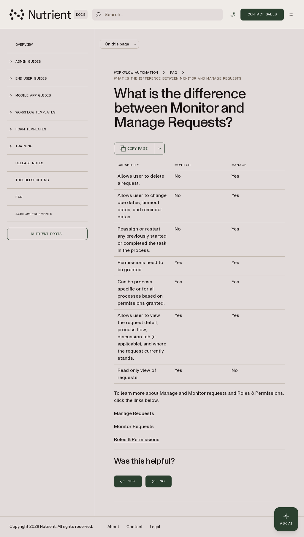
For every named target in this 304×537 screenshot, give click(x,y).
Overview (24, 44)
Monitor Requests (134, 426)
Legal (155, 527)
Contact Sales (262, 14)
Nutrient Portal (47, 234)
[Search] (157, 14)
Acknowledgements (33, 214)
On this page (121, 44)
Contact (134, 527)
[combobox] (160, 148)
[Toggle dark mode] (232, 14)
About (113, 527)
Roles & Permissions (136, 439)
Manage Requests (134, 413)
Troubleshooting (32, 180)
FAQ (18, 197)
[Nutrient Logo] (49, 14)
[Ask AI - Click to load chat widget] (286, 519)
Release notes (29, 163)
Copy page (133, 148)
